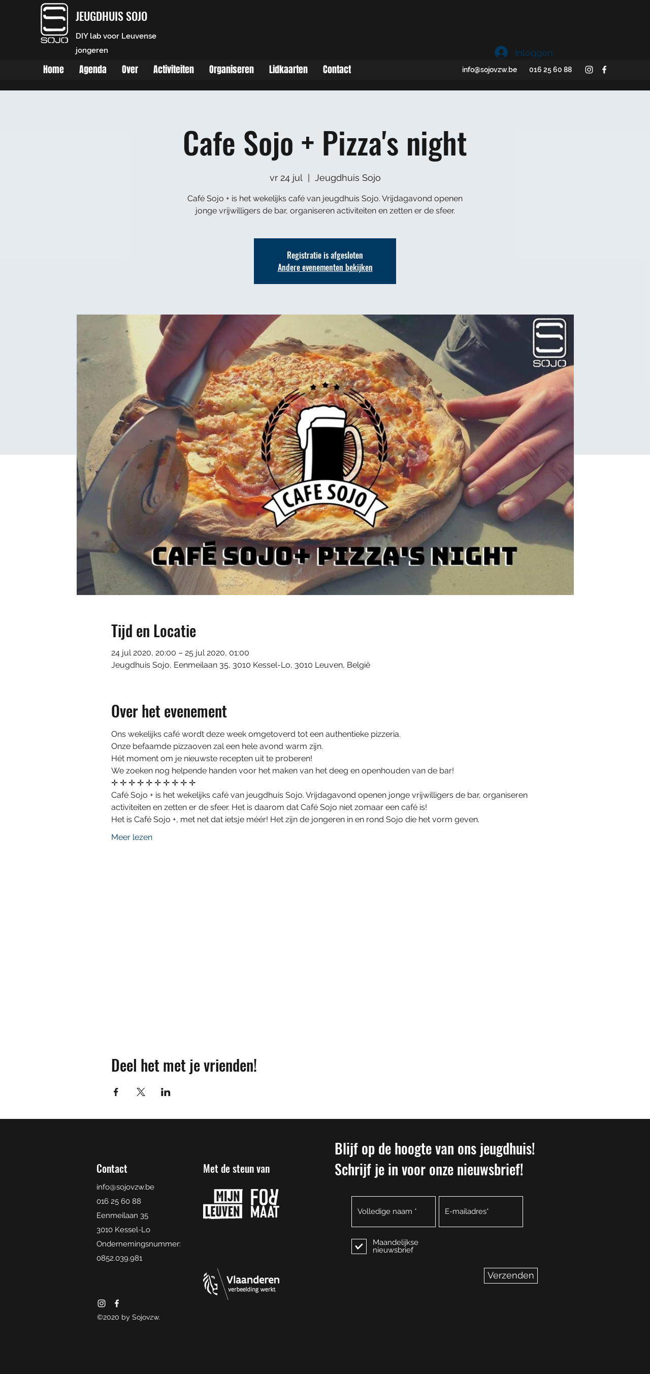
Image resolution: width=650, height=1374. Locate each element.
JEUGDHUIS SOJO (111, 16)
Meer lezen (131, 837)
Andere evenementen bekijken (325, 267)
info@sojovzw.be (489, 70)
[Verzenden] (511, 1276)
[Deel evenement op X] (141, 1092)
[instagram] (589, 70)
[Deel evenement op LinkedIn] (166, 1092)
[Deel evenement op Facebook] (116, 1092)
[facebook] (604, 70)
